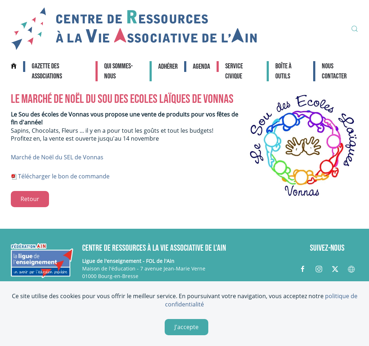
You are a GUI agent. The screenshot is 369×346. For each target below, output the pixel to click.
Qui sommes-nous (118, 71)
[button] (354, 28)
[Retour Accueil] (134, 28)
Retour (30, 199)
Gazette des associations (47, 71)
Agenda (201, 66)
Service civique (234, 71)
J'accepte (186, 327)
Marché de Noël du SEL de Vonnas (57, 157)
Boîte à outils (283, 71)
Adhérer (168, 66)
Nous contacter (334, 71)
